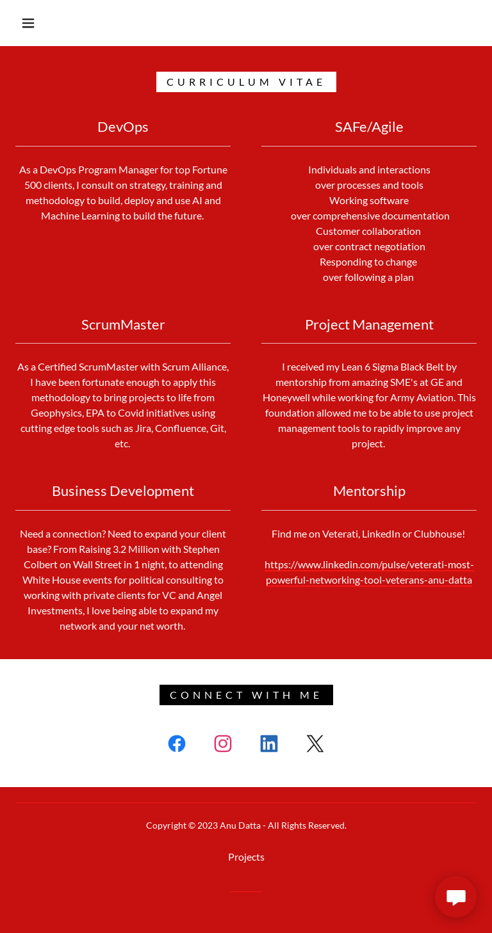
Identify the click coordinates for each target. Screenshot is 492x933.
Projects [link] (246, 856)
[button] (28, 23)
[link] (177, 746)
